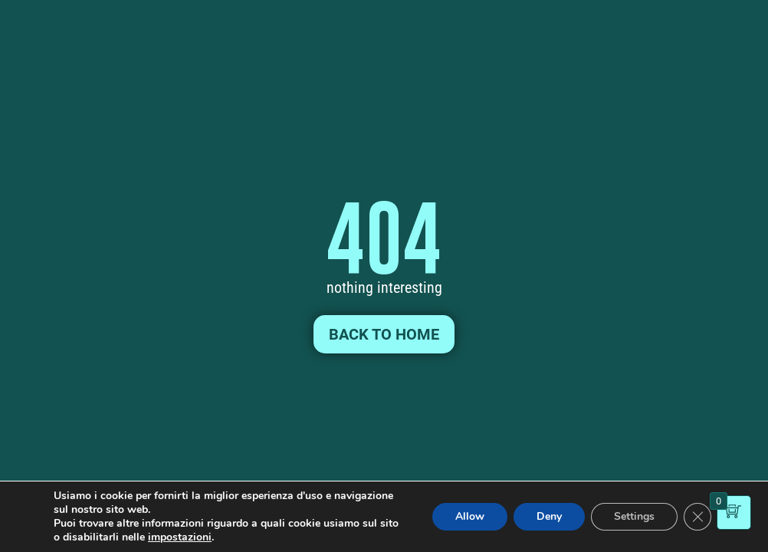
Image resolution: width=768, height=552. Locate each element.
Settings (634, 516)
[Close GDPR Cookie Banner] (697, 517)
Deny (549, 516)
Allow (469, 516)
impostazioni (180, 537)
